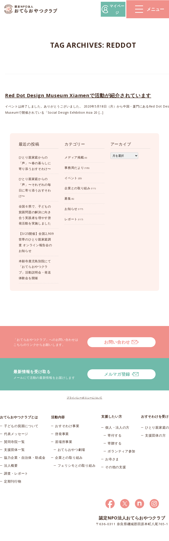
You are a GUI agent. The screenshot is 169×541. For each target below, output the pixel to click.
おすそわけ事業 (67, 415)
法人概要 (11, 455)
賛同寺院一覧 (14, 431)
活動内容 (58, 405)
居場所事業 (63, 431)
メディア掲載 (74, 157)
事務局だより (74, 168)
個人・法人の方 (117, 415)
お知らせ (70, 209)
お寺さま (112, 447)
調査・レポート (16, 463)
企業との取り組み (77, 188)
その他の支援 (115, 455)
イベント (70, 178)
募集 (67, 198)
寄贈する (114, 431)
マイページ (102, 9)
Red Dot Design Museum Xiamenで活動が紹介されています (78, 95)
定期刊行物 (12, 471)
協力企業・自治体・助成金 (24, 447)
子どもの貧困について (21, 415)
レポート (70, 219)
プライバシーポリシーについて (84, 386)
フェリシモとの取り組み (77, 455)
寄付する (114, 423)
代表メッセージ (16, 423)
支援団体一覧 (14, 439)
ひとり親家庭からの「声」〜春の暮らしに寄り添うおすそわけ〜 (35, 163)
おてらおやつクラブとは (19, 405)
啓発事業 (62, 423)
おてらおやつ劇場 (71, 439)
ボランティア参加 (121, 439)
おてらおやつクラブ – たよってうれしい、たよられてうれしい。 (33, 9)
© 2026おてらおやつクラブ (17, 536)
